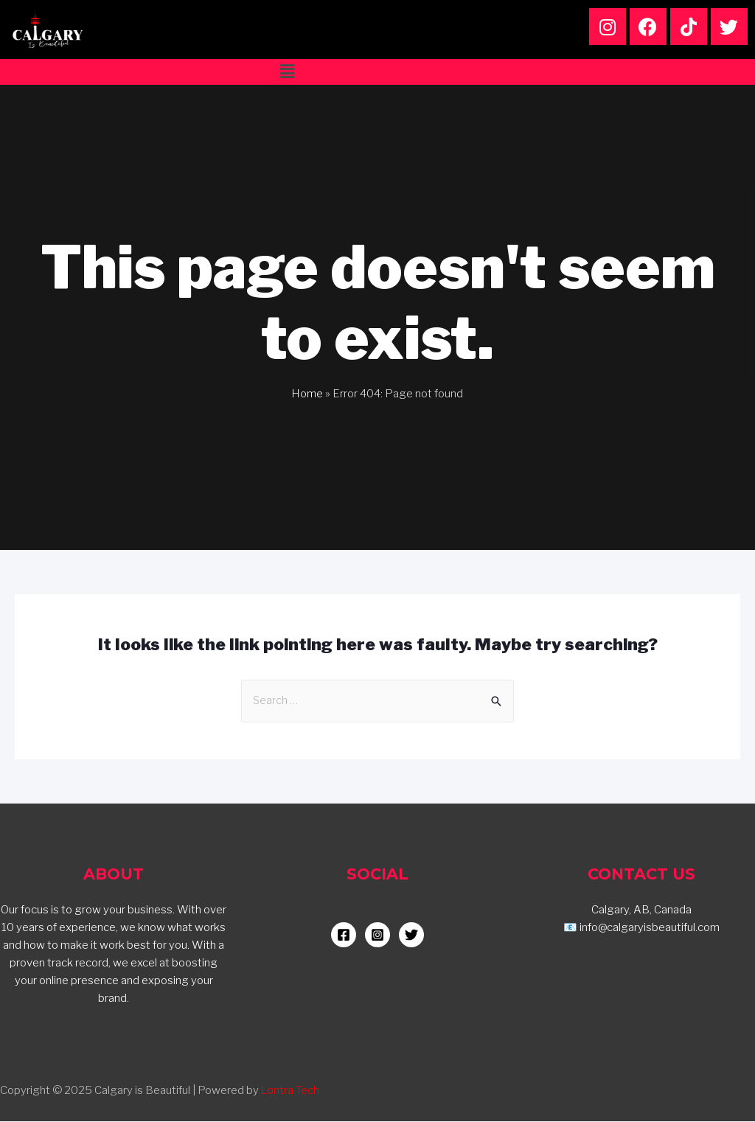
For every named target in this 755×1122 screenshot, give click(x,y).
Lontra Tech (290, 1091)
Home (307, 393)
